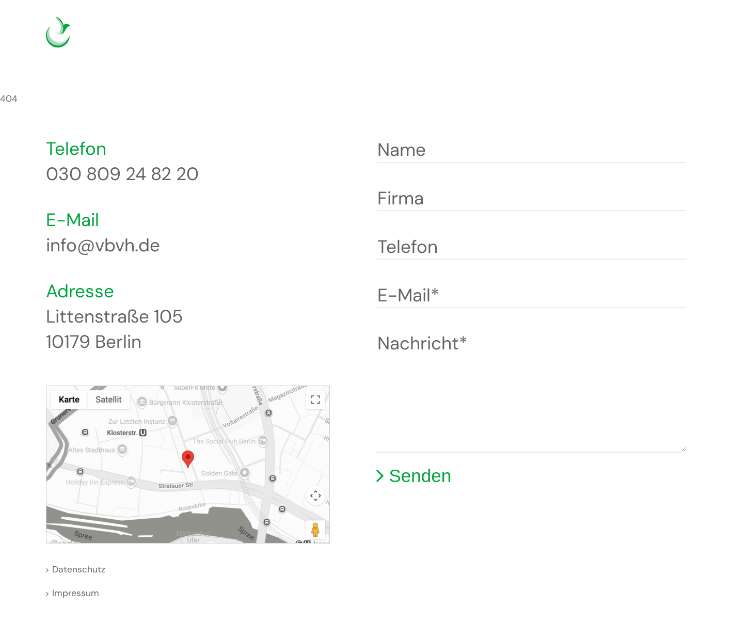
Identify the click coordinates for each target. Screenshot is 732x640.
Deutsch (625, 38)
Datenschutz (78, 569)
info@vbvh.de (103, 245)
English (641, 38)
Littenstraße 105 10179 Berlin (114, 329)
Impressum (75, 593)
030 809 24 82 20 (122, 174)
